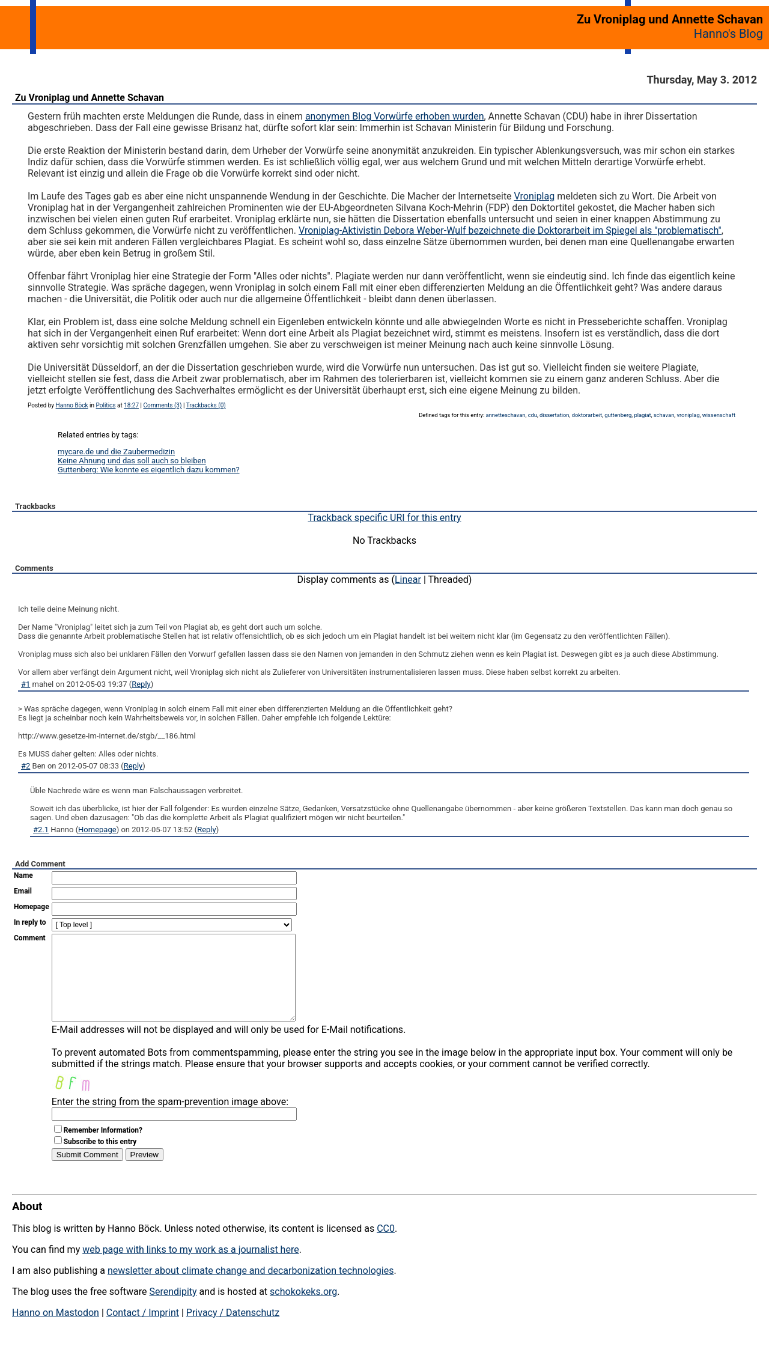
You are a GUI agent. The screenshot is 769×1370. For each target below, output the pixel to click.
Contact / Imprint (142, 1330)
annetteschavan (506, 415)
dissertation (554, 415)
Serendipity (172, 1309)
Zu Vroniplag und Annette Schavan (89, 97)
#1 (25, 684)
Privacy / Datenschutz (232, 1330)
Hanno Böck (72, 405)
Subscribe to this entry (100, 1159)
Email (23, 891)
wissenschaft (718, 415)
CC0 (386, 1246)
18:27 (131, 405)
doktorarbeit (587, 415)
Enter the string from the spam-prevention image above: (170, 1119)
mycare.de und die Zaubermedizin (116, 451)
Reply (141, 684)
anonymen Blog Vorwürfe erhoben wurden (394, 116)
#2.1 (41, 829)
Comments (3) (162, 405)
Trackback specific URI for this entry (384, 517)
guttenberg (617, 415)
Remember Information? (103, 1148)
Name (23, 875)
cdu (532, 415)
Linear (408, 579)
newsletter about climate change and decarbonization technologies (251, 1288)
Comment (30, 938)
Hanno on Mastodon (55, 1330)
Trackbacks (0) (206, 405)
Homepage (97, 829)
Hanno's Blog (728, 33)
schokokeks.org (303, 1309)
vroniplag (687, 415)
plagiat (642, 415)
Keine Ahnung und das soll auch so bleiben (132, 460)
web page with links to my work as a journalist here (190, 1267)
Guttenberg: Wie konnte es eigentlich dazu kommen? (149, 469)
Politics (106, 405)
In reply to (30, 922)
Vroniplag (534, 196)
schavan (664, 415)
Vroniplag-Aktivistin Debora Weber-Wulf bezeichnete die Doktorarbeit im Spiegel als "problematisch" (510, 230)
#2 (25, 765)
